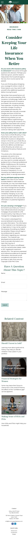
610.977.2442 (16, 511)
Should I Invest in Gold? (11, 343)
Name (3, 273)
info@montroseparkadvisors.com (14, 521)
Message (4, 291)
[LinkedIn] (15, 524)
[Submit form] (5, 305)
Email (3, 282)
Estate (14, 534)
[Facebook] (13, 524)
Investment (14, 532)
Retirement (14, 530)
